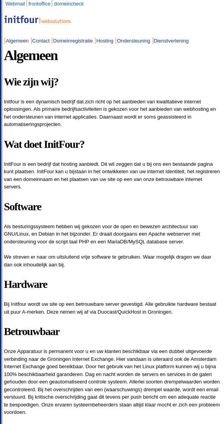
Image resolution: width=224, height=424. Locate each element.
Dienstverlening (171, 41)
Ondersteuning (133, 41)
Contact (41, 41)
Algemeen (17, 41)
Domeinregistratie (73, 41)
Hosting (104, 41)
